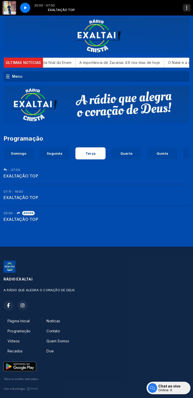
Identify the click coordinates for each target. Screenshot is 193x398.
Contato (53, 331)
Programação (19, 331)
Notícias (53, 321)
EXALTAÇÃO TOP (21, 175)
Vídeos (14, 341)
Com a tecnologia (21, 388)
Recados (15, 351)
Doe (50, 351)
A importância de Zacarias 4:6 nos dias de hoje (126, 62)
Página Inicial (19, 321)
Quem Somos (57, 341)
